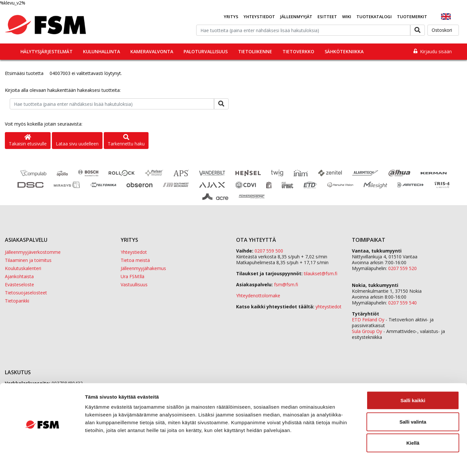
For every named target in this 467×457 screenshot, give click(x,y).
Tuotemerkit (412, 16)
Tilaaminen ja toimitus (28, 260)
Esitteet (327, 16)
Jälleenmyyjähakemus (143, 268)
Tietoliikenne (255, 51)
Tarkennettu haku (126, 141)
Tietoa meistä (135, 260)
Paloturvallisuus (206, 51)
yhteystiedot (328, 306)
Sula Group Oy (367, 331)
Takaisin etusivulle (28, 141)
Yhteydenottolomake (258, 295)
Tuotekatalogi (374, 16)
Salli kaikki (413, 372)
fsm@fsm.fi (286, 284)
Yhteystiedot (259, 16)
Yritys (231, 16)
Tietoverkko (298, 51)
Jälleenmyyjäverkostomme (33, 252)
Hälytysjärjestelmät (46, 51)
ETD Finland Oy (368, 319)
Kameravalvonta (151, 51)
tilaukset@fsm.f (320, 273)
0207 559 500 (269, 251)
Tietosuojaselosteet (26, 293)
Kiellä (412, 414)
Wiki (346, 16)
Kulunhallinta (101, 51)
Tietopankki (17, 301)
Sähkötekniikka (344, 51)
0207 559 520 (402, 268)
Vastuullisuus (134, 284)
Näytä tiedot (347, 444)
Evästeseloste (19, 284)
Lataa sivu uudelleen (77, 144)
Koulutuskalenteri (23, 268)
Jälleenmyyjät (296, 16)
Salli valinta (413, 393)
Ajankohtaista (19, 276)
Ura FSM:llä (132, 276)
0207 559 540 (402, 303)
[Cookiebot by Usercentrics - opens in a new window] (42, 444)
